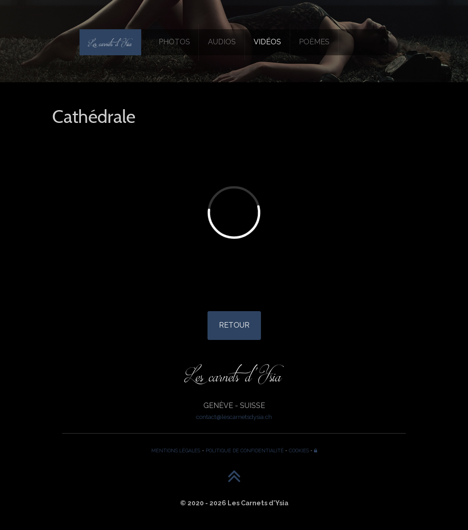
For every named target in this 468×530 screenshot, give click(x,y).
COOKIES (299, 450)
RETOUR (234, 325)
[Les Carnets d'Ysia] (110, 42)
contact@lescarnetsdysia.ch (234, 416)
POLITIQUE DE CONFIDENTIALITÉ (245, 450)
